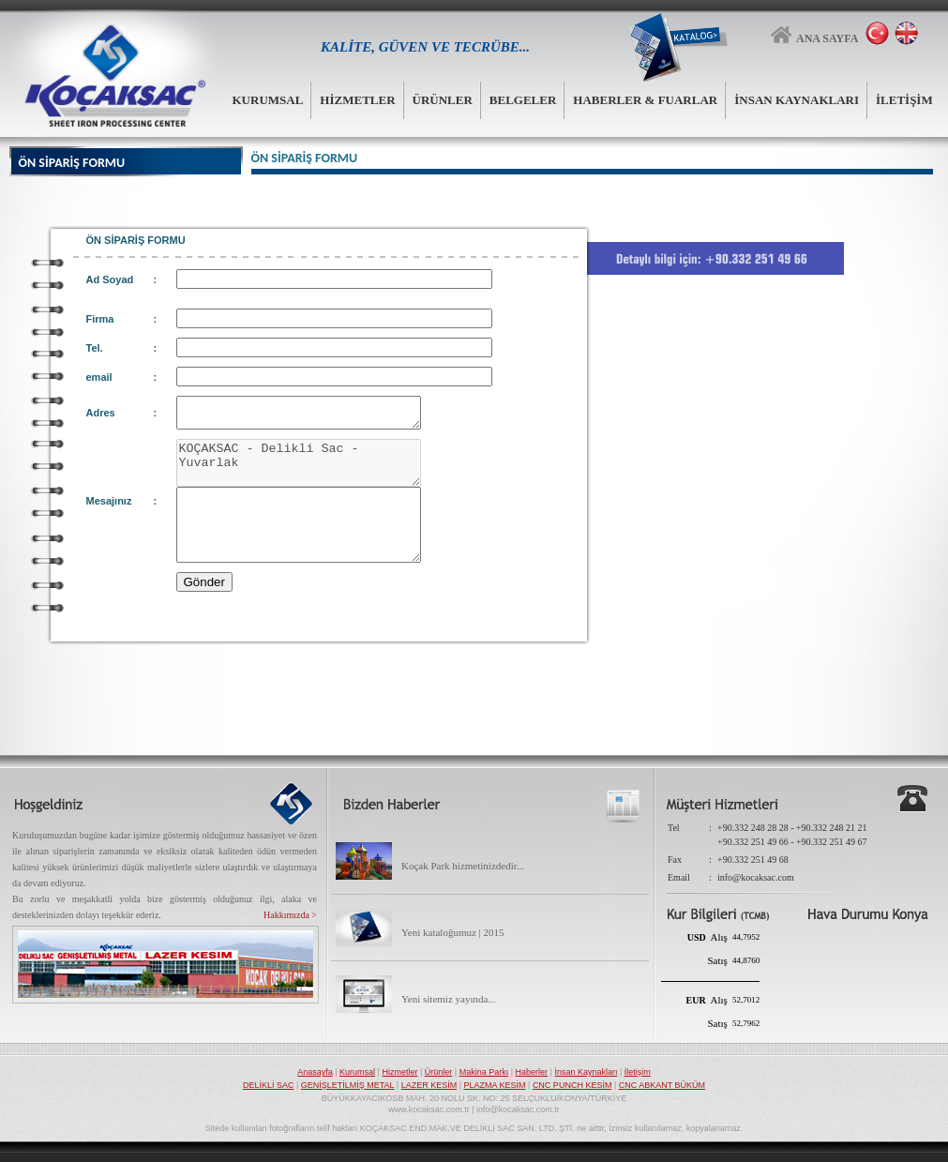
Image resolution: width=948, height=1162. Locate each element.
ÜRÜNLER (443, 100)
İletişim (637, 1072)
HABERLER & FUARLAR (645, 100)
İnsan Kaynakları (585, 1072)
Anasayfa (315, 1072)
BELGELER (523, 100)
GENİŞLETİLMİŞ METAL (348, 1085)
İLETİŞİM (904, 100)
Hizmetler (399, 1072)
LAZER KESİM (429, 1085)
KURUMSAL (268, 100)
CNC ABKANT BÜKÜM (662, 1085)
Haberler (532, 1072)
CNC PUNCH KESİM (572, 1085)
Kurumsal (357, 1072)
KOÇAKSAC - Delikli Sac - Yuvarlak (312, 473)
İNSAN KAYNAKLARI (796, 100)
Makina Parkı (484, 1072)
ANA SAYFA (815, 33)
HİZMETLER (357, 100)
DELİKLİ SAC (268, 1085)
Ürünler (439, 1072)
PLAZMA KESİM (495, 1085)
